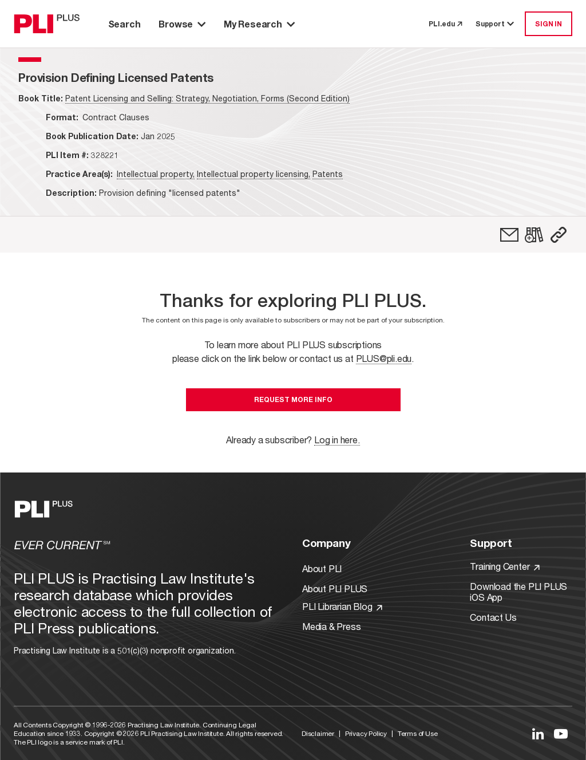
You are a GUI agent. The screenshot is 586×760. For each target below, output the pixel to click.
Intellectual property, (156, 174)
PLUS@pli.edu (384, 358)
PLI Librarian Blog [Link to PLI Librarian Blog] (342, 606)
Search (124, 23)
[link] (509, 235)
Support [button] (496, 23)
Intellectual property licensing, (253, 174)
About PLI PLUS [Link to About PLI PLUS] (334, 588)
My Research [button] (259, 23)
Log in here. (337, 439)
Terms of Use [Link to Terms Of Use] (418, 733)
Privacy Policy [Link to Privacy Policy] (366, 733)
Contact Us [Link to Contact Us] (493, 617)
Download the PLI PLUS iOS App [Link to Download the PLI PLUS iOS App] (518, 592)
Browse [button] (182, 23)
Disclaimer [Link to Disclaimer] (318, 733)
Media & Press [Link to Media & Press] (331, 626)
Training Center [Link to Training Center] (505, 566)
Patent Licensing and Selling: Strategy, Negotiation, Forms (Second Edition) (207, 98)
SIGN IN (548, 23)
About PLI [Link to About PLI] (322, 568)
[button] (558, 235)
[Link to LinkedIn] (538, 734)
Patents (327, 174)
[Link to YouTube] (561, 734)
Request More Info (293, 399)
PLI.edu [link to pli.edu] (445, 23)
